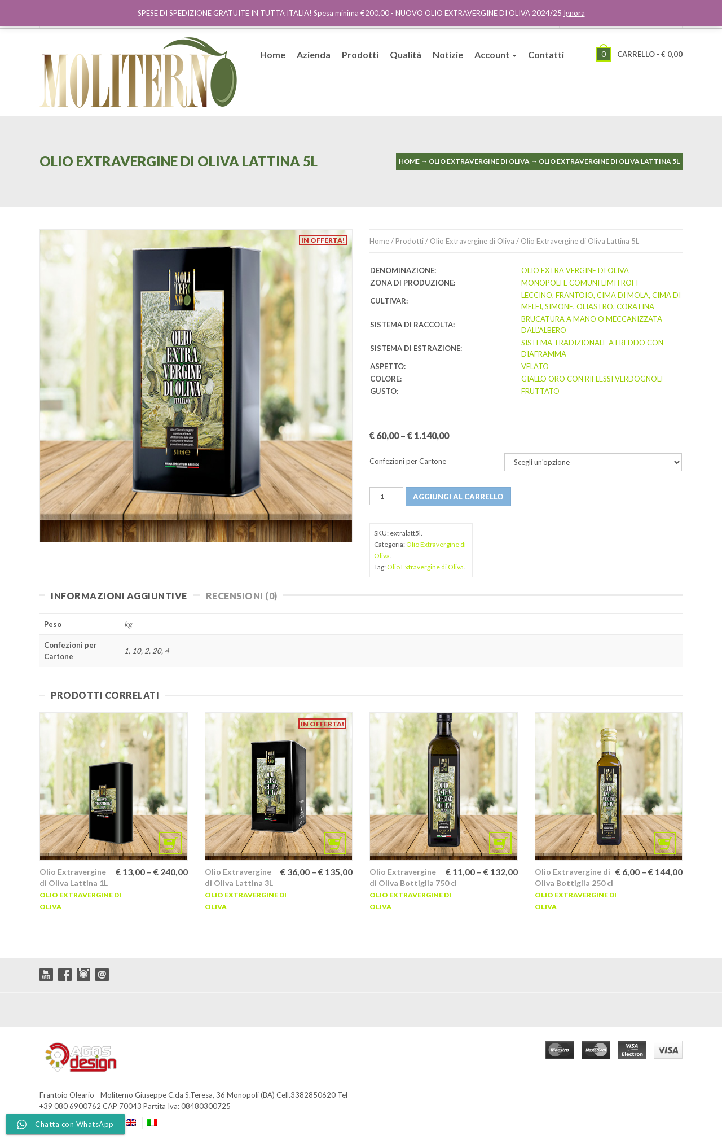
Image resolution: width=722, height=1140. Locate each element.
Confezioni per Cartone (407, 461)
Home (272, 54)
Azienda (314, 54)
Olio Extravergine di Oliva (479, 161)
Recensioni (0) (242, 595)
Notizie (448, 54)
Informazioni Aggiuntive (119, 595)
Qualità (405, 54)
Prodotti (360, 54)
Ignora (574, 12)
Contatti (546, 54)
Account (495, 54)
